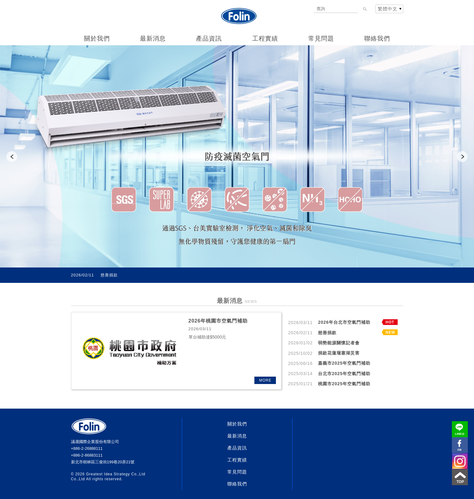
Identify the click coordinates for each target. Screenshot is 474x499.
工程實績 (265, 38)
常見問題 (321, 38)
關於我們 (97, 38)
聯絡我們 (377, 38)
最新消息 (153, 38)
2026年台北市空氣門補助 (125, 275)
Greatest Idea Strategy (108, 474)
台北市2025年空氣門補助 (344, 373)
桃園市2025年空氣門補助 (344, 383)
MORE (265, 380)
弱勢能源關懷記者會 (339, 342)
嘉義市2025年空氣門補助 (344, 363)
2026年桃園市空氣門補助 (218, 320)
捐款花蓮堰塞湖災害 (339, 352)
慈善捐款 (327, 332)
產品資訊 (209, 38)
